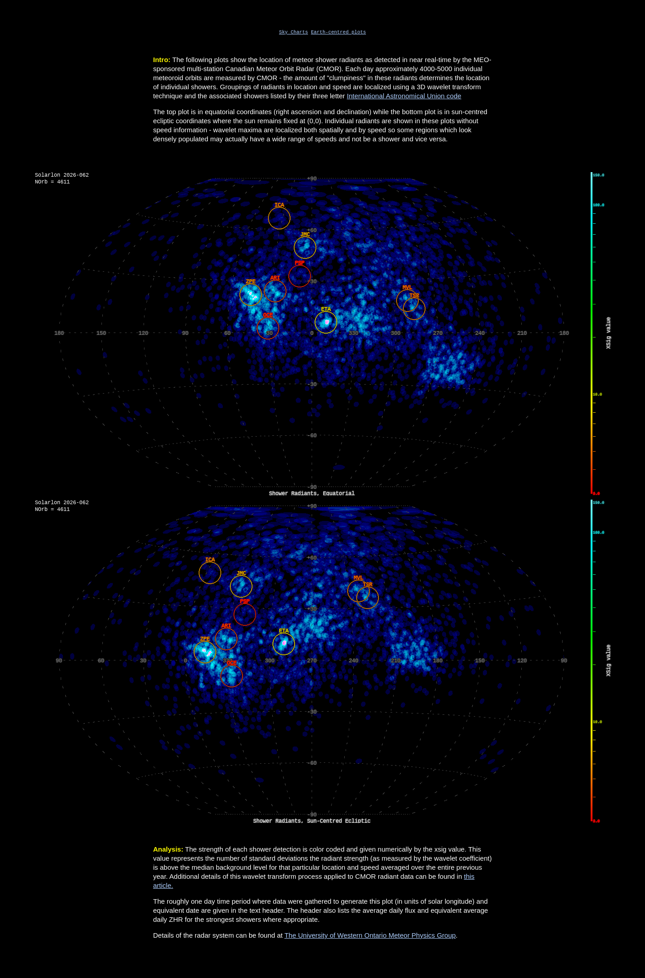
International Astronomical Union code (404, 97)
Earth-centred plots (338, 32)
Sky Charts (293, 32)
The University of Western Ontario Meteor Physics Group (370, 937)
